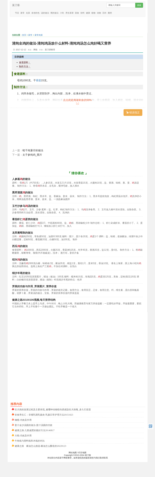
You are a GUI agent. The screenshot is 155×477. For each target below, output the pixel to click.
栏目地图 (82, 452)
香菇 (38, 80)
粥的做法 (54, 13)
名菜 (28, 13)
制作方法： (25, 66)
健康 (88, 13)
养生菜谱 (69, 13)
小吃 (62, 13)
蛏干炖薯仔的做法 (32, 150)
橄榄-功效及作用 (23, 419)
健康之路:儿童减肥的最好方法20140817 (35, 430)
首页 (24, 35)
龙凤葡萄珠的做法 (22, 232)
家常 (22, 13)
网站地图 (73, 452)
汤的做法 (45, 13)
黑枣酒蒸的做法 (22, 192)
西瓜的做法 (20, 246)
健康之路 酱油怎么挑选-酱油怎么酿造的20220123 (40, 445)
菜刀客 (16, 5)
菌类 (110, 13)
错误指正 (133, 112)
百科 (104, 13)
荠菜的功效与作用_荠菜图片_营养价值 (34, 286)
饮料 (82, 13)
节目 (17, 13)
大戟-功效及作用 (23, 435)
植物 (93, 13)
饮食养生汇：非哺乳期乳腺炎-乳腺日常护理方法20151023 (44, 414)
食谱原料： (25, 62)
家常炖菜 (39, 35)
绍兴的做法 (20, 259)
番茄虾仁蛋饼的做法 (25, 219)
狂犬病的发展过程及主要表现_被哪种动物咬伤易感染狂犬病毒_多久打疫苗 (53, 409)
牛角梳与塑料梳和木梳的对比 (30, 440)
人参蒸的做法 (21, 179)
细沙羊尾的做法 (21, 273)
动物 (99, 13)
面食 (77, 13)
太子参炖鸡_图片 (32, 154)
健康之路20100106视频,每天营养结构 (34, 299)
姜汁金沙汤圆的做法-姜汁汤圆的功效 (33, 424)
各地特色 (35, 13)
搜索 (139, 5)
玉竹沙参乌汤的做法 (25, 206)
